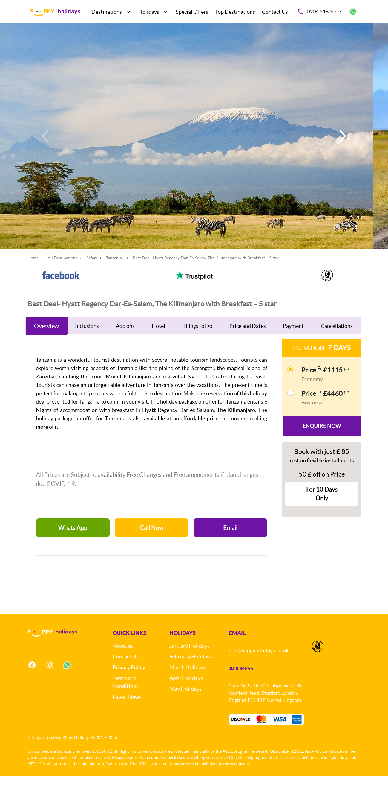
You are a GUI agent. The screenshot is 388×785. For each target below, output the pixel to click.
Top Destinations (235, 12)
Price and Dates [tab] (247, 335)
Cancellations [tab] (337, 335)
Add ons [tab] (125, 335)
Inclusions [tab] (87, 335)
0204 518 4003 (319, 11)
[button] (342, 140)
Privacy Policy (129, 676)
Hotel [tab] (158, 335)
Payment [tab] (293, 335)
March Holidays (187, 676)
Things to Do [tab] (197, 335)
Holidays (148, 12)
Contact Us (275, 12)
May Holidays (185, 698)
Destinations (106, 12)
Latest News (127, 706)
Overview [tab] (46, 334)
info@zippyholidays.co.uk (259, 659)
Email (230, 536)
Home (33, 266)
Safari (91, 266)
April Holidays (186, 687)
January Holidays (189, 655)
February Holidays (190, 665)
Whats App (72, 536)
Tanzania (114, 266)
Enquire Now (322, 435)
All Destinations (62, 266)
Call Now (151, 536)
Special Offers (192, 12)
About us (123, 655)
